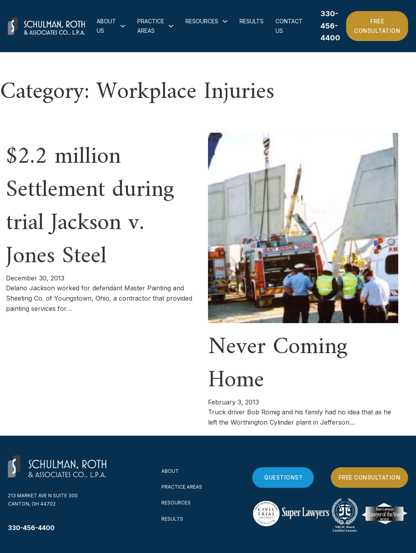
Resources (202, 21)
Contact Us (289, 26)
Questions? (283, 477)
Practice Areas (150, 26)
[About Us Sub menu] (123, 26)
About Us (106, 26)
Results (252, 21)
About (170, 471)
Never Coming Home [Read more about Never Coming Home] (277, 364)
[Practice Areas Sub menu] (171, 26)
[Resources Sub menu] (225, 21)
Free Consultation (377, 26)
